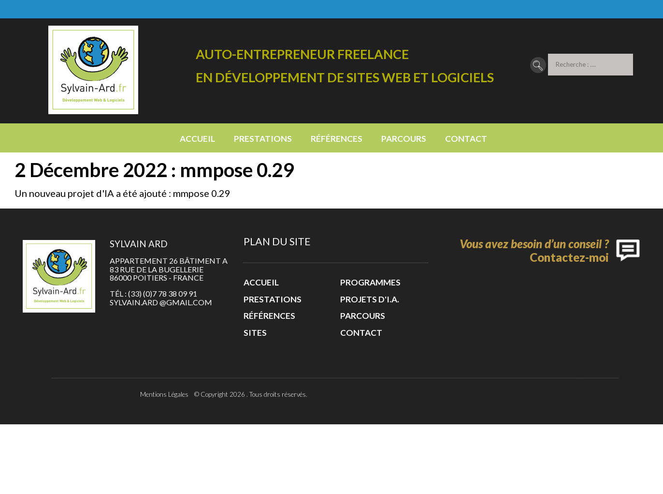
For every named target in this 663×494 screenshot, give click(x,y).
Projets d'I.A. (369, 299)
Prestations (263, 139)
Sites (255, 333)
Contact (466, 139)
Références (336, 139)
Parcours (403, 139)
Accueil (197, 139)
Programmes (370, 282)
